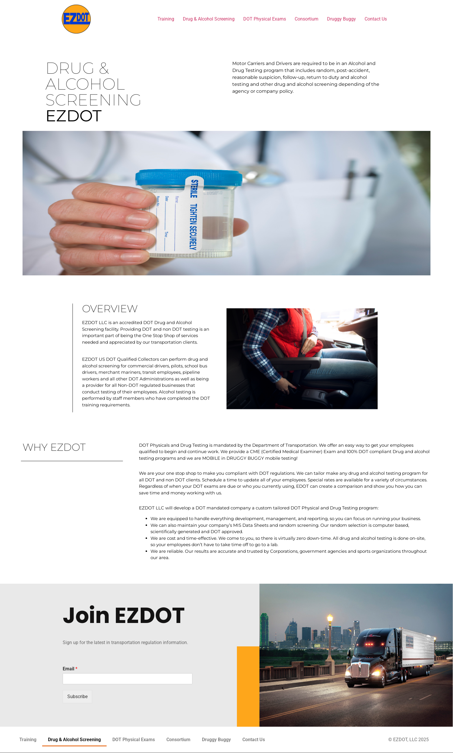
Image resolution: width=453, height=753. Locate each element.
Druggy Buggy (341, 19)
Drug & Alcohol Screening (209, 19)
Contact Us (376, 19)
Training (165, 19)
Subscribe (77, 696)
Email (70, 669)
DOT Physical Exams (264, 19)
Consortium (306, 19)
